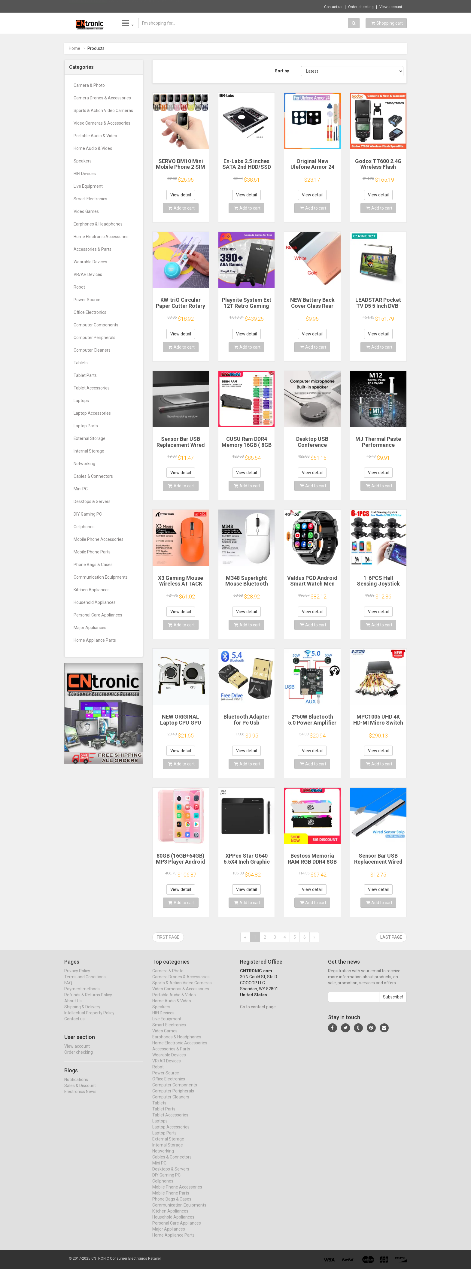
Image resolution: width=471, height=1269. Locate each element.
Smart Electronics (90, 198)
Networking (84, 463)
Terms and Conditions (85, 982)
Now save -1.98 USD (88, 6)
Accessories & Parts (92, 249)
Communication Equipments (101, 577)
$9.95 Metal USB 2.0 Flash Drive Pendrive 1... (149, 6)
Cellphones (84, 526)
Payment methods (82, 994)
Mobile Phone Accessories (98, 539)
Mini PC (81, 488)
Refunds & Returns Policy (88, 1000)
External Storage (89, 438)
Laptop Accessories (92, 413)
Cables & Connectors (93, 476)
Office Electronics (90, 312)
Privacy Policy (77, 976)
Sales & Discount (80, 1091)
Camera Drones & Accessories (102, 97)
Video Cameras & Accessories (102, 123)
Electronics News (80, 1097)
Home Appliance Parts (95, 640)
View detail (180, 194)
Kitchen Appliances (92, 589)
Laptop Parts (86, 425)
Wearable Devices (90, 261)
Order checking (361, 7)
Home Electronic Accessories (101, 236)
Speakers (83, 161)
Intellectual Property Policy (89, 1018)
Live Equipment (88, 186)
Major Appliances (90, 627)
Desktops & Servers (92, 501)
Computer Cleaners (92, 350)
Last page (391, 937)
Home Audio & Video (93, 148)
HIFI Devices (85, 173)
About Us (73, 1006)
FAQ (68, 988)
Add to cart (181, 208)
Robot (79, 287)
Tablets (81, 362)
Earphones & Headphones (98, 224)
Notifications (76, 1085)
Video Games (86, 211)
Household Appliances (95, 602)
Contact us (333, 7)
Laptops (81, 400)
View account (390, 7)
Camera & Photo (89, 85)
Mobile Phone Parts (92, 552)
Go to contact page (258, 1012)
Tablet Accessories (92, 388)
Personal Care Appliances (98, 615)
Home (74, 48)
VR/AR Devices (88, 274)
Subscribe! (393, 1002)
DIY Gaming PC (88, 514)
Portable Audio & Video (95, 135)
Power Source (87, 299)
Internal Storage (89, 451)
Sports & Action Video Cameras (103, 110)
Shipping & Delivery (82, 1012)
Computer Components (96, 325)
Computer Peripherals (94, 337)
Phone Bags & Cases (93, 564)
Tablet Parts (85, 375)
